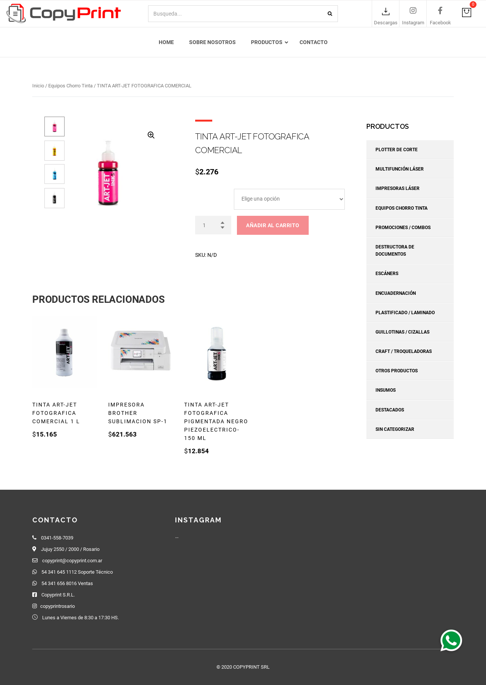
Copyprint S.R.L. (58, 595)
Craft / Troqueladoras (404, 351)
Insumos (386, 390)
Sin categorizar (395, 429)
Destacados (390, 410)
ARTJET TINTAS (213, 192)
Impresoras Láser (398, 188)
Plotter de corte (397, 149)
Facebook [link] (440, 23)
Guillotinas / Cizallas (402, 332)
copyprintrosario (57, 606)
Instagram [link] (413, 23)
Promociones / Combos (403, 227)
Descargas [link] (386, 23)
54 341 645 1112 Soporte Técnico (77, 572)
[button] (451, 640)
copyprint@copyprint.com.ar (72, 560)
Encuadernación (396, 293)
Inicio (38, 86)
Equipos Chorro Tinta (70, 86)
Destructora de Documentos (395, 250)
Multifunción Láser (400, 169)
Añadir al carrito (273, 225)
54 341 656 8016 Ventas (67, 583)
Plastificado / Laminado (405, 312)
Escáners (387, 274)
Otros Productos (397, 370)
